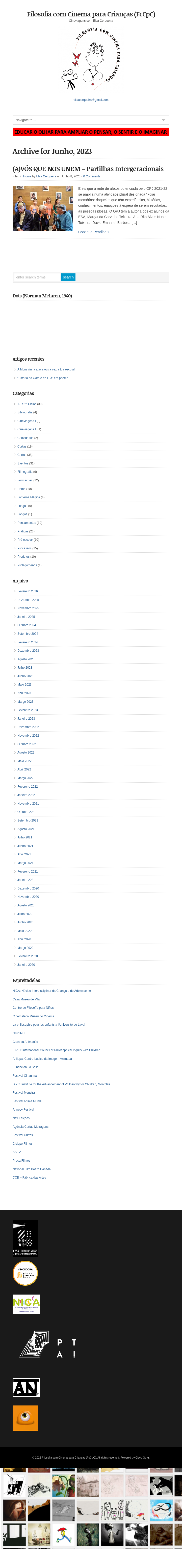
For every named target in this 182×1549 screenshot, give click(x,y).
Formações (25, 480)
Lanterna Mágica (28, 497)
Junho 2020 (25, 922)
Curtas (21, 446)
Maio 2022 (24, 761)
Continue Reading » (94, 232)
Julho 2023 (24, 667)
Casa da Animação (25, 1042)
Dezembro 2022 (28, 727)
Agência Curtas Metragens (30, 1127)
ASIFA (17, 1152)
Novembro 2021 (28, 803)
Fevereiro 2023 (27, 710)
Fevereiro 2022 (27, 786)
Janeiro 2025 (26, 617)
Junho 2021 (25, 846)
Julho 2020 (24, 914)
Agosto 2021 (25, 829)
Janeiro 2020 (26, 965)
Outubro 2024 (26, 625)
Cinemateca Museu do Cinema (33, 1016)
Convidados (25, 438)
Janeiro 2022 (26, 795)
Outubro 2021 (26, 812)
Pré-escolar (25, 540)
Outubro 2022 (26, 744)
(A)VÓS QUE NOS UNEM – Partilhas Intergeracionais (88, 168)
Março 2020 (25, 948)
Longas (22, 506)
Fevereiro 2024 (27, 642)
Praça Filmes (21, 1160)
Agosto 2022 (25, 752)
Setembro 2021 (27, 820)
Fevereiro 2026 (27, 591)
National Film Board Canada (32, 1169)
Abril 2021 (24, 854)
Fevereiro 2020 (27, 956)
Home (27, 176)
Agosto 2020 (25, 905)
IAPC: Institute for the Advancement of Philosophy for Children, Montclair (61, 1084)
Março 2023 (25, 701)
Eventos (22, 463)
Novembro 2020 (28, 897)
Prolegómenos (27, 565)
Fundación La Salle (26, 1067)
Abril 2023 (24, 693)
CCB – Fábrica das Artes (29, 1177)
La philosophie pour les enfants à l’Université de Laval (49, 1024)
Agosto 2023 (25, 659)
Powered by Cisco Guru (134, 1457)
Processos (24, 548)
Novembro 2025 (28, 608)
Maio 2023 (24, 684)
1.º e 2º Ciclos (26, 404)
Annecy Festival (23, 1109)
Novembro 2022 (28, 735)
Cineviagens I (26, 421)
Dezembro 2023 (28, 650)
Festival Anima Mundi (27, 1101)
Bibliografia (24, 412)
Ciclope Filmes (23, 1143)
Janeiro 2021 (26, 880)
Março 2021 (25, 863)
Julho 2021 (24, 837)
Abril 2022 (24, 769)
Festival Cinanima (25, 1075)
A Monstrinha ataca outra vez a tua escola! (46, 369)
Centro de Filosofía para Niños (33, 1008)
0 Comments (91, 176)
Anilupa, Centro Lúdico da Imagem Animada (42, 1059)
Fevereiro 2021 (27, 871)
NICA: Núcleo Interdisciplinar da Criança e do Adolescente (52, 991)
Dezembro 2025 (28, 600)
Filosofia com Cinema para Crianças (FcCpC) (91, 13)
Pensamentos (26, 523)
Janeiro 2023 (26, 718)
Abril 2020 (24, 939)
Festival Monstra (24, 1092)
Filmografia (24, 472)
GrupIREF (19, 1033)
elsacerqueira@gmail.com (91, 100)
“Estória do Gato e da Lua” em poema (42, 378)
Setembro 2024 (27, 634)
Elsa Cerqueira (46, 176)
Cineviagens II (27, 429)
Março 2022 (25, 778)
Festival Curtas (23, 1135)
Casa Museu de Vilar (27, 999)
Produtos (23, 556)
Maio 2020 (24, 931)
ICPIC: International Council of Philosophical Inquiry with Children (56, 1050)
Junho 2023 (25, 676)
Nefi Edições (21, 1118)
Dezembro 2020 (28, 888)
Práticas (22, 531)
